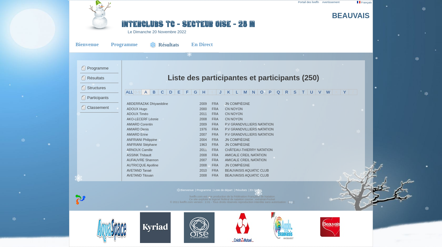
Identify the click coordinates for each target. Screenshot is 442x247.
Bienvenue (87, 44)
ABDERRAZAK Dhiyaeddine (147, 104)
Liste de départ (223, 190)
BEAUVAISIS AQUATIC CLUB (247, 170)
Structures (96, 88)
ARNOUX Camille (140, 150)
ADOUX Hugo (137, 109)
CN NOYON (233, 109)
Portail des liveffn (308, 2)
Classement (98, 107)
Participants (98, 97)
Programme (124, 44)
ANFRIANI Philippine (142, 139)
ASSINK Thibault (139, 155)
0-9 (137, 92)
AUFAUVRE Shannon (142, 160)
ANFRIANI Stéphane (142, 144)
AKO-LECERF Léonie (142, 119)
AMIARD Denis (138, 129)
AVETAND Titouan (140, 175)
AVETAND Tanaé (139, 170)
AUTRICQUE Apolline (142, 165)
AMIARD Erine (137, 134)
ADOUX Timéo (137, 114)
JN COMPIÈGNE (237, 104)
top (291, 202)
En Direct (202, 44)
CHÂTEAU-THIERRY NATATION (249, 150)
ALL (129, 92)
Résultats (95, 78)
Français (364, 2)
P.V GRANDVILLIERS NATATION (249, 124)
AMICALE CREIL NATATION (245, 155)
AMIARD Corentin (140, 124)
